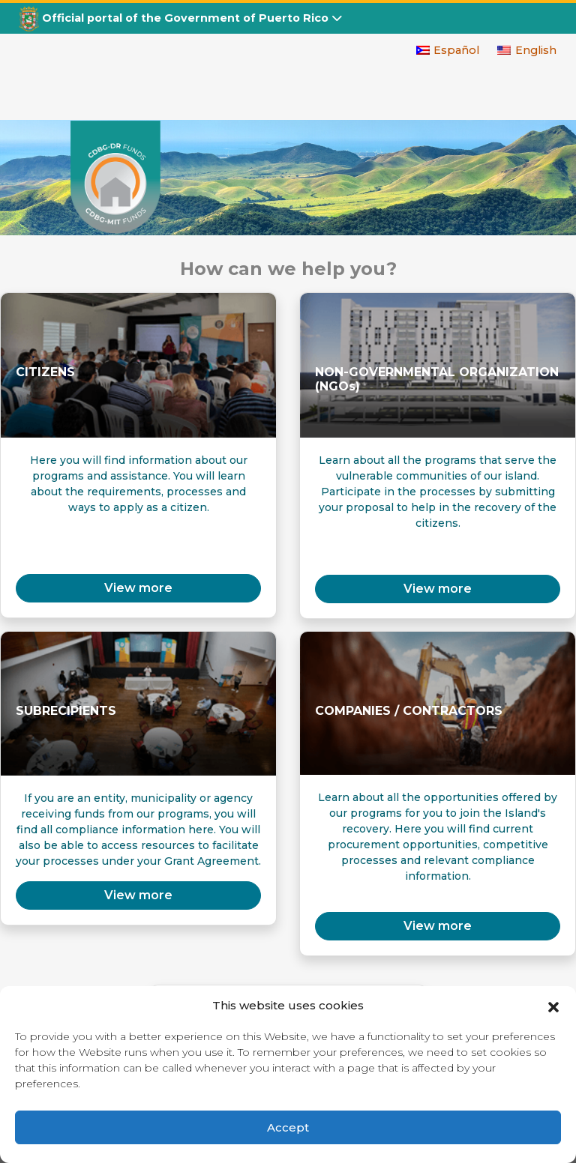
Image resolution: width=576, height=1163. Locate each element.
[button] (553, 1005)
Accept (288, 1127)
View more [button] (138, 588)
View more (438, 589)
